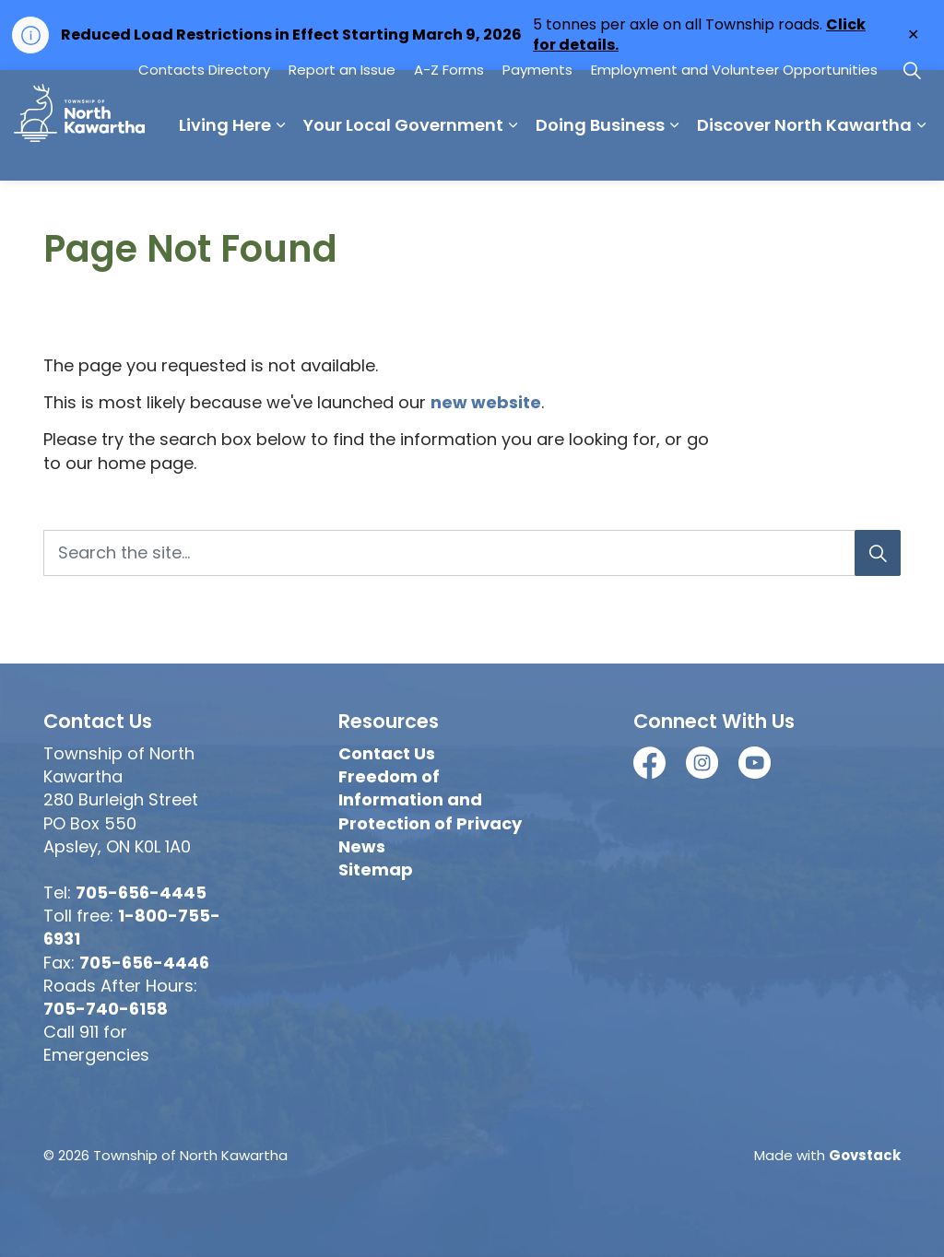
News (361, 846)
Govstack (865, 1155)
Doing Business (435, 207)
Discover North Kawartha (639, 207)
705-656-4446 (144, 962)
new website (486, 402)
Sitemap (375, 869)
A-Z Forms (449, 152)
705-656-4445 (141, 892)
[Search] (878, 553)
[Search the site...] (472, 553)
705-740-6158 (105, 1008)
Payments (537, 152)
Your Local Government (238, 207)
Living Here (60, 207)
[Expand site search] (911, 153)
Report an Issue (342, 152)
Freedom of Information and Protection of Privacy (430, 799)
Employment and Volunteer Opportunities (734, 152)
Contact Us (386, 753)
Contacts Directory (204, 152)
